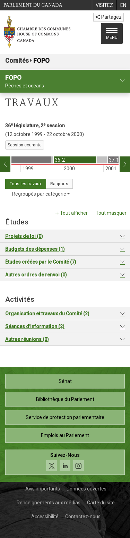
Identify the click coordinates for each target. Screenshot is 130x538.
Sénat (65, 381)
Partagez (108, 17)
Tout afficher (74, 213)
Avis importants (42, 489)
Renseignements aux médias (48, 502)
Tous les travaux (26, 183)
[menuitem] (104, 5)
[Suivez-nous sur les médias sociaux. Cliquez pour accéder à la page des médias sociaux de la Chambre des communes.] (65, 462)
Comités (17, 60)
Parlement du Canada (32, 5)
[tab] (65, 236)
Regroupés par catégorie (41, 194)
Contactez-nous (83, 516)
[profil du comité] (122, 80)
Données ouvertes (86, 489)
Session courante (25, 145)
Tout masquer (111, 213)
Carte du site (101, 502)
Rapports (59, 183)
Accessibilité (45, 516)
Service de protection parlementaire (65, 417)
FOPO (41, 60)
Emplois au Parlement (65, 435)
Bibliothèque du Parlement (65, 399)
